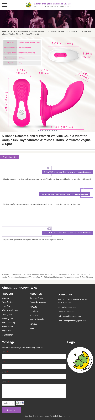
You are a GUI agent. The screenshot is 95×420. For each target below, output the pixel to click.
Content (6, 382)
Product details (9, 157)
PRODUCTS (7, 31)
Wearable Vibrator (21, 31)
